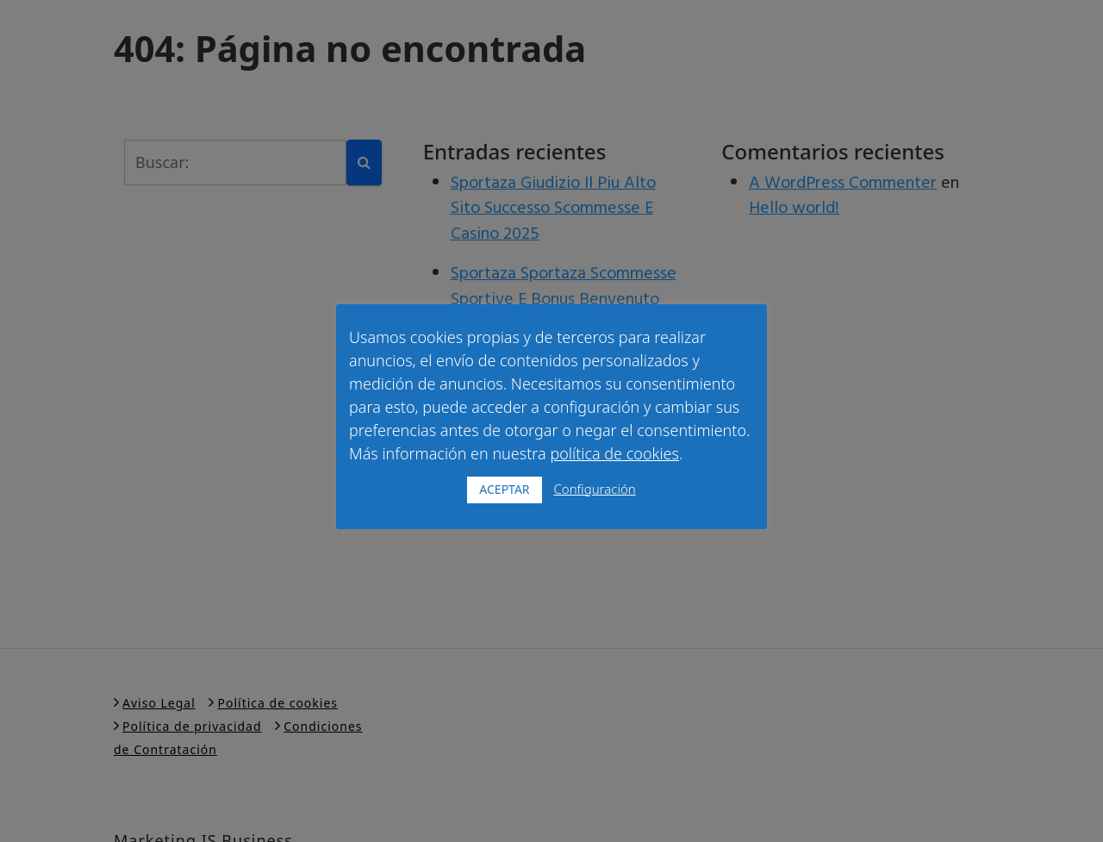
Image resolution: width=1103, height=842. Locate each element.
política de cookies (614, 453)
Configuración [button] (594, 488)
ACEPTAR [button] (504, 489)
